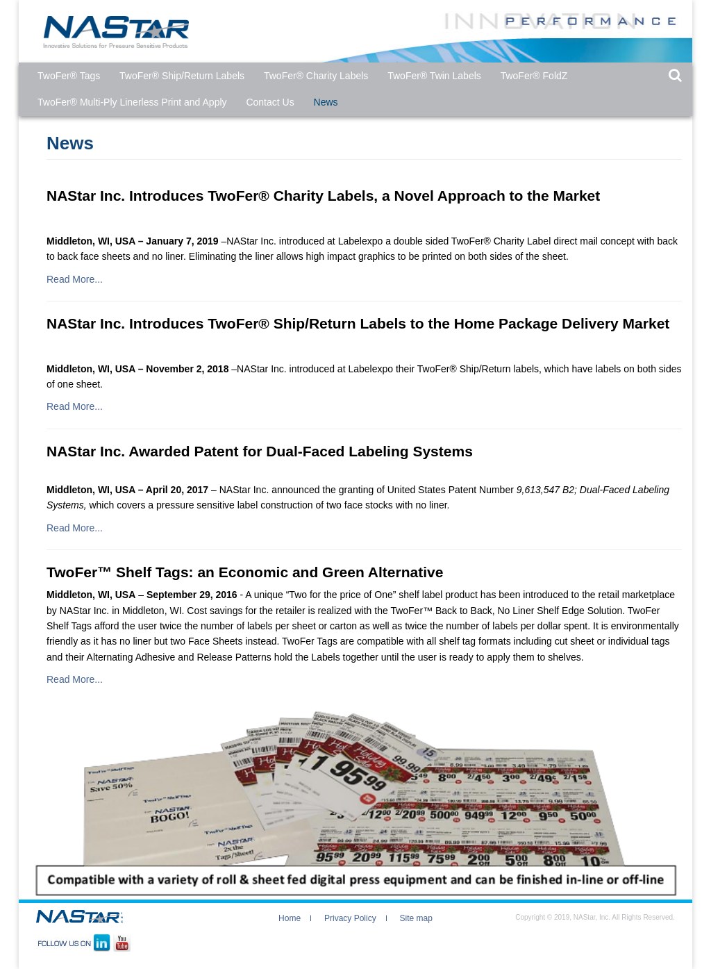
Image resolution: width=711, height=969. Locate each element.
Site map (416, 918)
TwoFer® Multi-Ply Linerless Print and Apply (132, 102)
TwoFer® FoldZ (534, 75)
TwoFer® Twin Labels (434, 75)
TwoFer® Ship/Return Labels (181, 75)
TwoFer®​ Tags (68, 75)
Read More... (75, 279)
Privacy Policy (350, 918)
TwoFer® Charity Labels (316, 75)
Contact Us (270, 102)
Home (289, 918)
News (326, 102)
